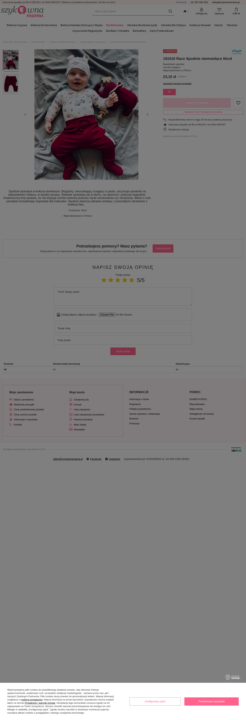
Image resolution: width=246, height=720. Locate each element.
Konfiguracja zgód (155, 701)
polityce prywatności (31, 699)
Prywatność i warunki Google (40, 703)
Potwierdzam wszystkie (211, 701)
